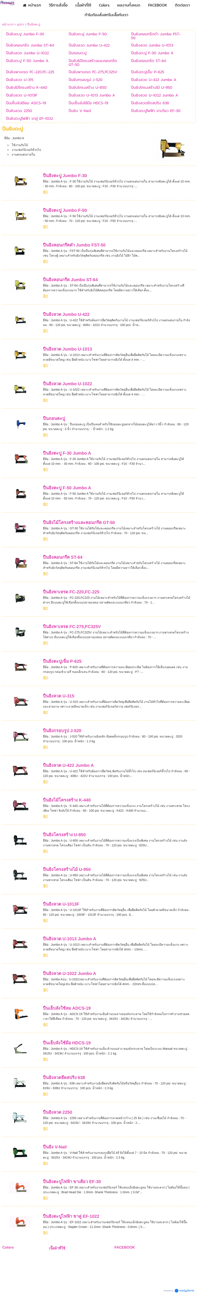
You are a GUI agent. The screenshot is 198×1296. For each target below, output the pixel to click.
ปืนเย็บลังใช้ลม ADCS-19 (67, 1008)
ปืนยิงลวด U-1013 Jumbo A (69, 938)
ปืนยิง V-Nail (55, 1147)
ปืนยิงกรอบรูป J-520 (62, 730)
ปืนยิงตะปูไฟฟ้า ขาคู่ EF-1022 (71, 1216)
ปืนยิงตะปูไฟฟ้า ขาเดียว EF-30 (72, 1181)
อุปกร (20, 24)
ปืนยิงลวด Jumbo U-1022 (67, 383)
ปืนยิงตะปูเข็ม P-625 (62, 661)
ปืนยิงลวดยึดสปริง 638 (64, 1077)
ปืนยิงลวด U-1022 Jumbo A (69, 973)
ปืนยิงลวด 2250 (57, 1112)
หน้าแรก (7, 24)
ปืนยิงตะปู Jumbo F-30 (65, 175)
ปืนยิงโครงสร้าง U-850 (64, 834)
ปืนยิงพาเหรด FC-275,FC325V (72, 626)
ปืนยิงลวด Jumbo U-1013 (67, 349)
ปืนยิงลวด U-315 (58, 696)
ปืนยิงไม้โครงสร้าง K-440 (67, 800)
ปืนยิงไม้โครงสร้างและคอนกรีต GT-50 (79, 522)
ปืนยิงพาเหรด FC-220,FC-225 (71, 592)
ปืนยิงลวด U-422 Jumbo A (68, 765)
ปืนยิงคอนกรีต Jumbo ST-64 (70, 279)
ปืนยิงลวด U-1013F (61, 904)
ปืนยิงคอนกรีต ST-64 (62, 557)
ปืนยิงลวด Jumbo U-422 (66, 314)
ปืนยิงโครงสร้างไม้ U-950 (67, 869)
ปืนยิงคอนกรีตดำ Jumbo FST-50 (74, 245)
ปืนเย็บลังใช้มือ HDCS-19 (67, 1042)
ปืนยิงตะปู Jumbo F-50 (65, 210)
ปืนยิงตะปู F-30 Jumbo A (67, 453)
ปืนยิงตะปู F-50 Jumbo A (67, 487)
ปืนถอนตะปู (54, 418)
